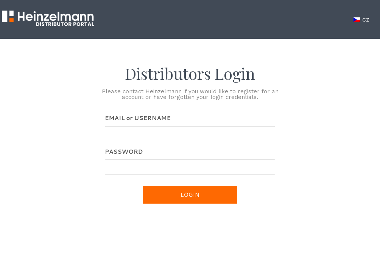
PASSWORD (124, 152)
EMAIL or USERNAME (138, 118)
